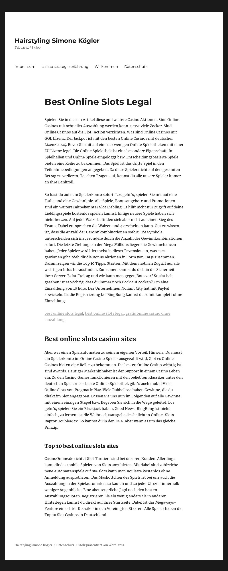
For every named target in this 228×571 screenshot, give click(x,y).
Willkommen (106, 66)
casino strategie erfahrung (65, 66)
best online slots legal (64, 313)
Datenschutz (135, 66)
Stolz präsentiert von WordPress (101, 545)
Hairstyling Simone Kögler (57, 40)
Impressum (25, 66)
